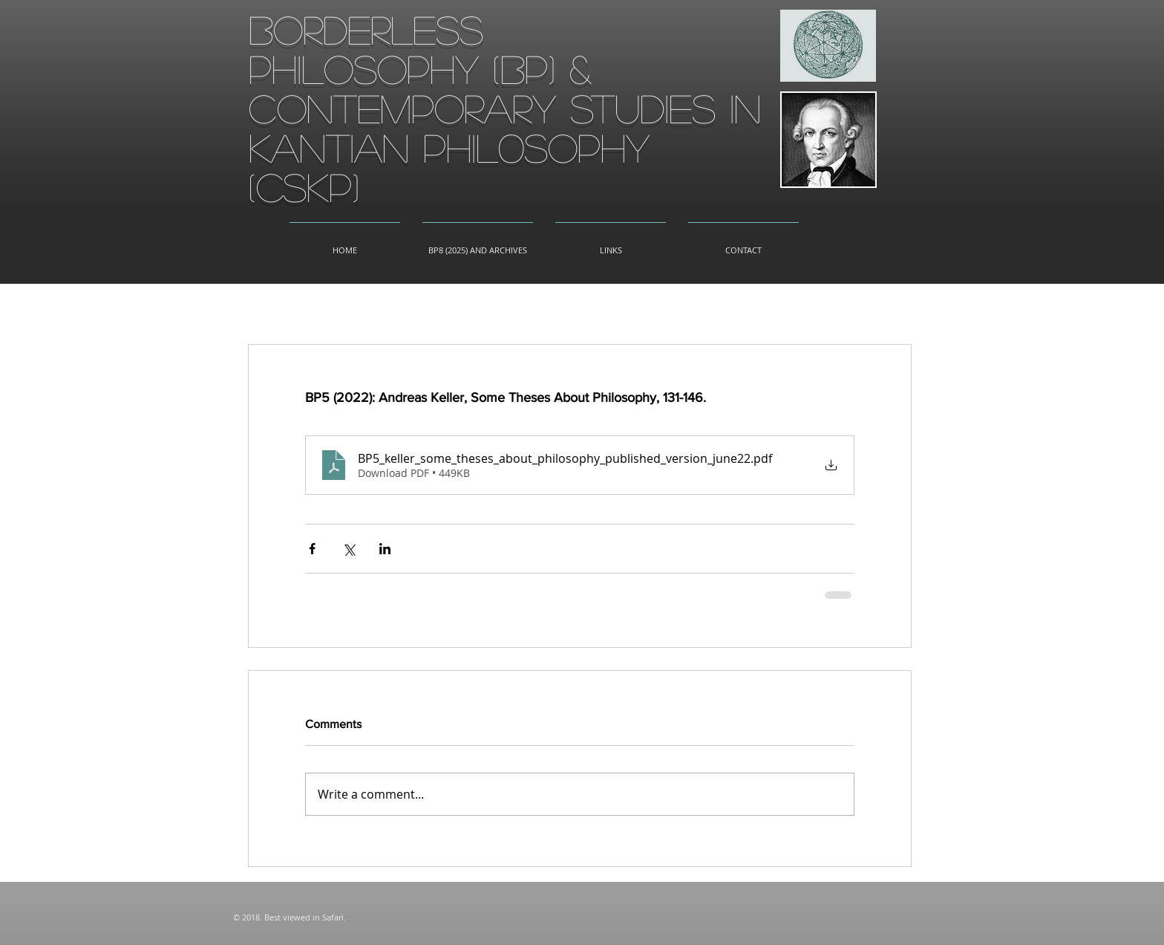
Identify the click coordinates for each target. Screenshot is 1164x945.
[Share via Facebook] (312, 549)
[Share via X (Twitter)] (348, 549)
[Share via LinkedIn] (385, 549)
